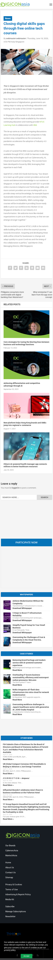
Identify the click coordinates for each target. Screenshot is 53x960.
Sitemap (9, 877)
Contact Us (10, 872)
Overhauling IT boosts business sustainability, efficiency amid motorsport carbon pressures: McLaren (31, 677)
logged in (16, 488)
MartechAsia (11, 855)
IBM (35, 125)
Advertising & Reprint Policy (18, 894)
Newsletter (10, 916)
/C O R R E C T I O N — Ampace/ (16, 778)
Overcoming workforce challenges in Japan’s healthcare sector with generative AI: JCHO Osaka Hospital (31, 707)
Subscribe (9, 906)
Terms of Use (11, 889)
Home (8, 862)
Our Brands (10, 845)
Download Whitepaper (22, 608)
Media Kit (9, 899)
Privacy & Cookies (13, 884)
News (8, 18)
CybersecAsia (11, 850)
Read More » (8, 759)
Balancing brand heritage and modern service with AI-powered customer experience (29, 662)
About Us (9, 867)
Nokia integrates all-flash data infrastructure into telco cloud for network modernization (31, 692)
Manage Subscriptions (15, 911)
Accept (26, 956)
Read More (17, 670)
